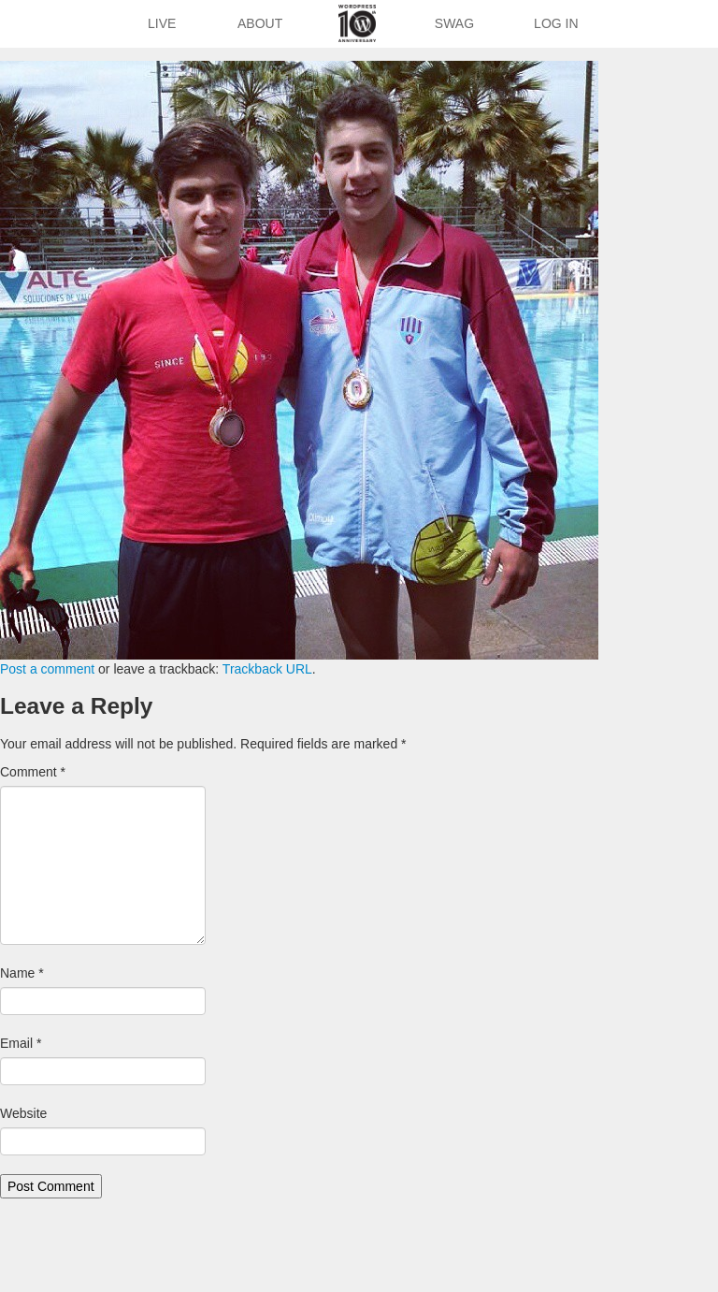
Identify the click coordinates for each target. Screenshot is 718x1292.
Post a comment (47, 668)
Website (23, 1113)
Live (162, 23)
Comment (32, 771)
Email (20, 1043)
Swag (454, 23)
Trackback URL (267, 668)
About (259, 23)
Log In (556, 23)
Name (22, 972)
